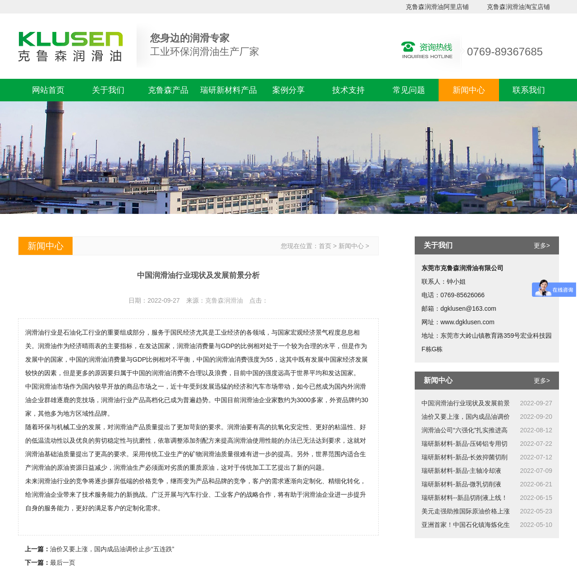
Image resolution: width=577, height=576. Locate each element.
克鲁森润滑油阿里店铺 (437, 6)
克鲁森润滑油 (224, 300)
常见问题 (409, 90)
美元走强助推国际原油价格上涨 (465, 511)
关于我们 (108, 90)
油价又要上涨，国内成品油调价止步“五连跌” (112, 549)
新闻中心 (469, 90)
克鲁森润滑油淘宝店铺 (518, 6)
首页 (325, 245)
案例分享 (288, 90)
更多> (542, 245)
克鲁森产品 (168, 90)
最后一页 (62, 562)
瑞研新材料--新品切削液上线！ (464, 497)
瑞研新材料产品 (228, 90)
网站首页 (48, 90)
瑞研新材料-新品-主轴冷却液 (461, 470)
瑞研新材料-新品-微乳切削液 (461, 484)
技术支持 (348, 90)
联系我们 (529, 90)
